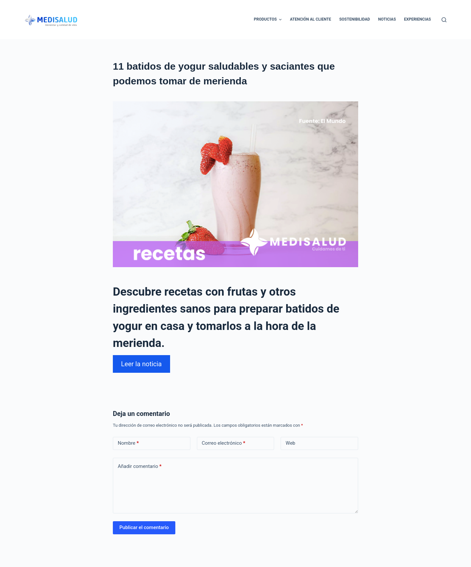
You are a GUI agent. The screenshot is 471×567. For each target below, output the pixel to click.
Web (290, 443)
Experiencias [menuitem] (417, 19)
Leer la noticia (141, 364)
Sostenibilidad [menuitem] (354, 19)
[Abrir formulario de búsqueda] (444, 19)
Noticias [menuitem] (387, 19)
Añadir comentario (140, 466)
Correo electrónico (223, 443)
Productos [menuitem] (268, 20)
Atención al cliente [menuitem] (310, 19)
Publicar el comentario (144, 527)
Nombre (128, 443)
